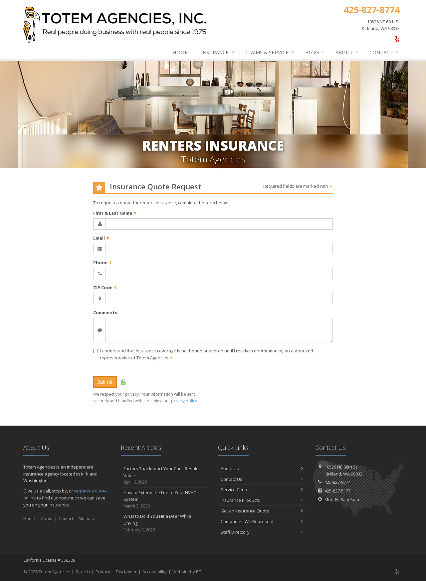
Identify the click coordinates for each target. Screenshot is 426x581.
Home (180, 52)
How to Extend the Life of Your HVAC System (164, 499)
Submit (105, 382)
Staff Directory (262, 532)
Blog (315, 52)
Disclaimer (126, 572)
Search (83, 572)
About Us (262, 469)
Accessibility (154, 572)
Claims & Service (270, 52)
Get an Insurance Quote (262, 511)
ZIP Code (105, 287)
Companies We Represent (262, 521)
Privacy (103, 572)
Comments (105, 312)
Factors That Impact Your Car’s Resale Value (164, 475)
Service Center (262, 489)
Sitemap (86, 518)
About (347, 52)
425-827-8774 (337, 482)
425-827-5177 (337, 491)
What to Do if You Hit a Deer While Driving (164, 523)
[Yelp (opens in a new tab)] (396, 39)
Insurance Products (262, 500)
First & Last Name (115, 213)
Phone (102, 263)
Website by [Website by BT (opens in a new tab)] (186, 572)
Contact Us (262, 479)
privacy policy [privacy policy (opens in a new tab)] (184, 401)
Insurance (218, 52)
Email (101, 238)
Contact (384, 52)
